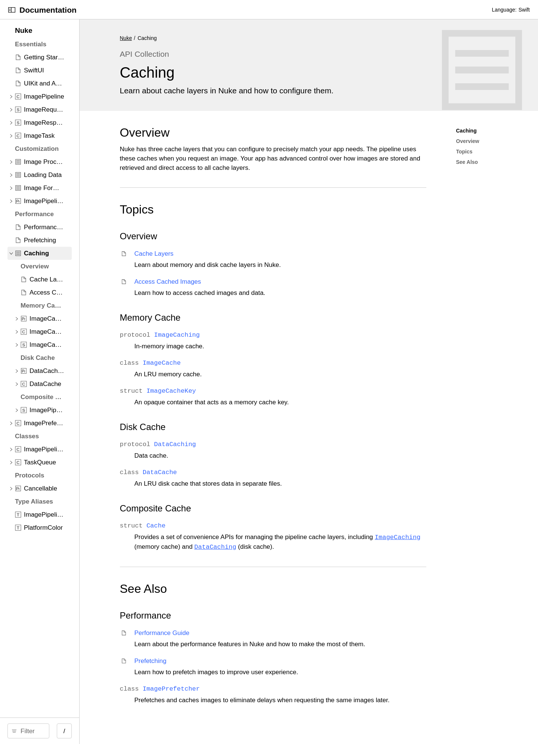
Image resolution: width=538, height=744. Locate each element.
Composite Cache (232, 508)
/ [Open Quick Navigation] (146, 731)
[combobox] (72, 731)
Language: (504, 10)
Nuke (203, 38)
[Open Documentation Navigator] (11, 9)
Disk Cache (219, 427)
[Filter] (72, 731)
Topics (214, 209)
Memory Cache (227, 317)
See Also (220, 588)
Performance (222, 615)
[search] (69, 730)
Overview (221, 132)
